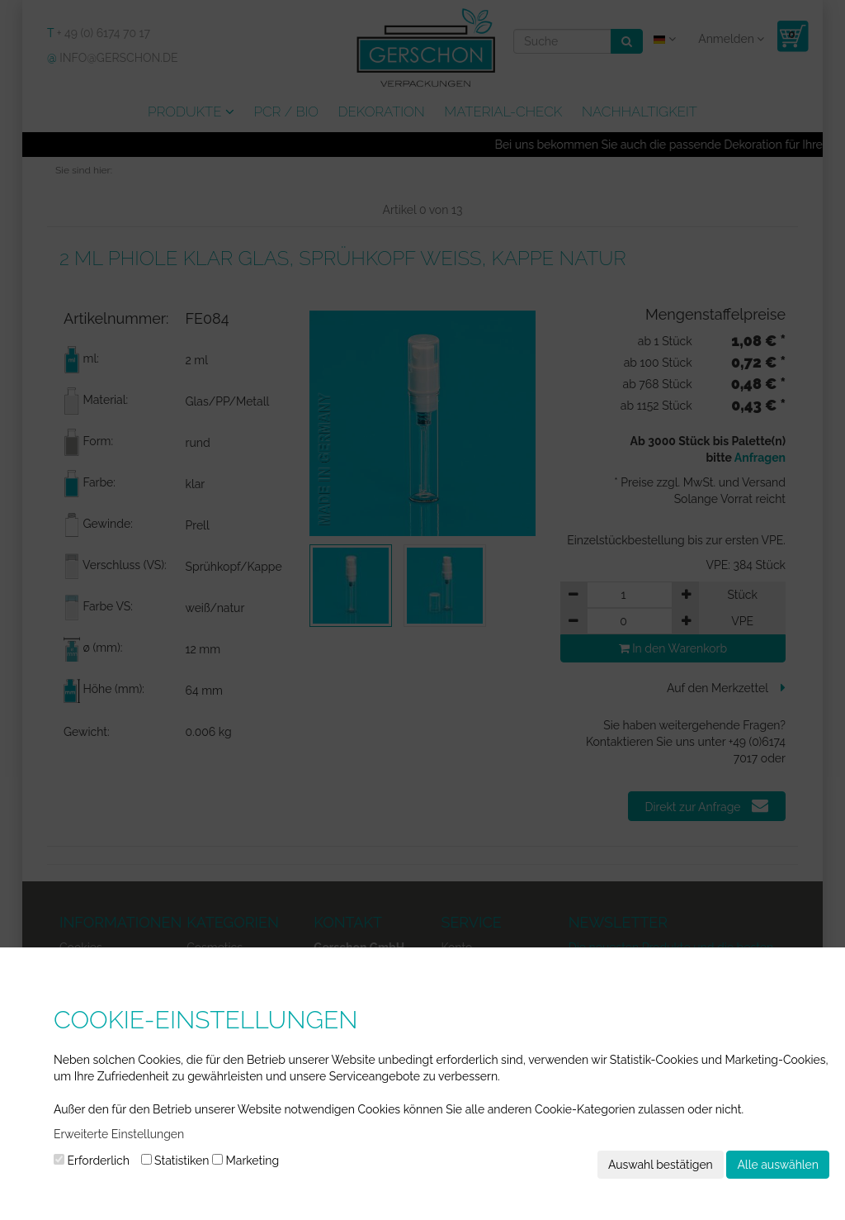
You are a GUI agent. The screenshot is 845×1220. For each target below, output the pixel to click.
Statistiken (175, 1160)
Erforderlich (92, 1160)
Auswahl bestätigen (660, 1164)
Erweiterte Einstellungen (119, 1134)
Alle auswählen (778, 1164)
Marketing (245, 1160)
